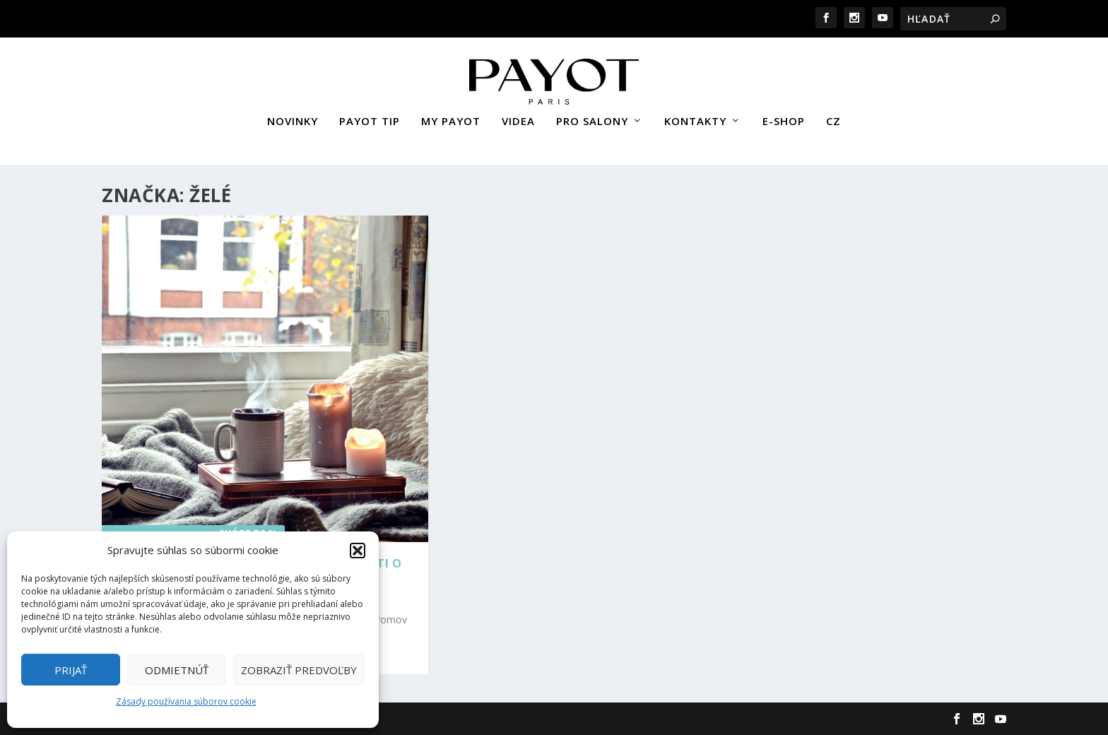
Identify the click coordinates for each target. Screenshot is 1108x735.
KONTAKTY (695, 115)
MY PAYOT (451, 115)
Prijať (70, 670)
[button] (357, 550)
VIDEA (518, 115)
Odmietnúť (176, 670)
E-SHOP (783, 115)
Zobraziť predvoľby (299, 670)
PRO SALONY (592, 115)
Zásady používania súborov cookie (186, 701)
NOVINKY (292, 115)
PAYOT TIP (369, 115)
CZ (833, 115)
